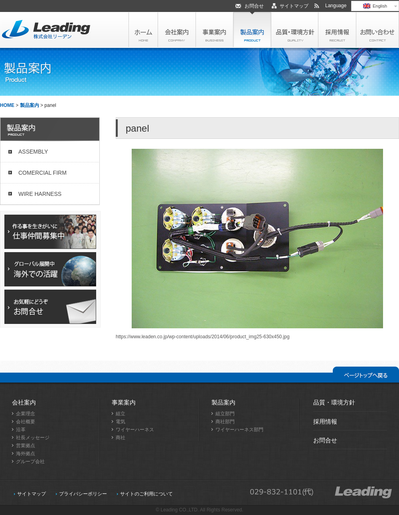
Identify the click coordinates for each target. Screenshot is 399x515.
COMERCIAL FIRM (42, 173)
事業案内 (124, 402)
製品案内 (29, 105)
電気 (120, 421)
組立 (120, 413)
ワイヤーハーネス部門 (239, 429)
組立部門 (225, 413)
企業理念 (25, 413)
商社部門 (225, 421)
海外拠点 (25, 453)
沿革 (21, 429)
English (375, 6)
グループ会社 (30, 461)
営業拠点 (25, 445)
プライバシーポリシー (83, 494)
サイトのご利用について (146, 494)
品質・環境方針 (334, 402)
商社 (120, 437)
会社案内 (24, 402)
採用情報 (325, 421)
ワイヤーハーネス (135, 429)
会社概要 (25, 421)
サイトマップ (294, 6)
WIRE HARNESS (39, 194)
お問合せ (254, 6)
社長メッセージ (32, 437)
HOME (7, 105)
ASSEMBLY (33, 151)
